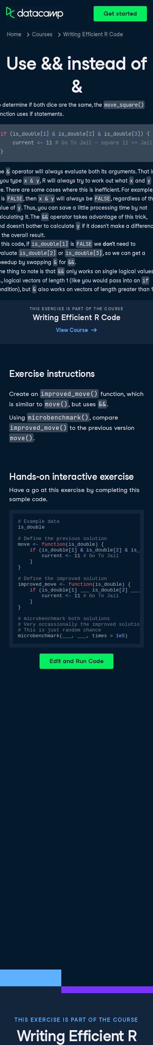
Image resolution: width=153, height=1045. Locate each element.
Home (14, 34)
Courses (42, 34)
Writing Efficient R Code (93, 34)
